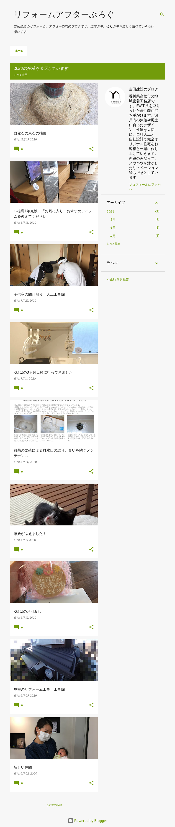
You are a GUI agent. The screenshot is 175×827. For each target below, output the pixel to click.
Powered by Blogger (87, 821)
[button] (91, 149)
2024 (110, 212)
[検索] (162, 14)
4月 (113, 236)
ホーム (19, 50)
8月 (113, 219)
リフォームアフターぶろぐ (64, 14)
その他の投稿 (54, 804)
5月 (113, 228)
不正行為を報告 (118, 279)
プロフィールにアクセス (145, 186)
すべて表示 (20, 74)
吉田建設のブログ (143, 89)
